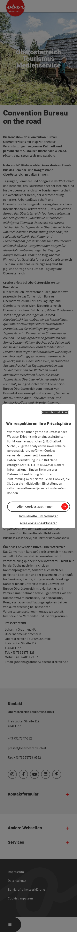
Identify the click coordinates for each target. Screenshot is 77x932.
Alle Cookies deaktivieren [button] (38, 523)
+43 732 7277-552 (20, 738)
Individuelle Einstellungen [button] (38, 516)
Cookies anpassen (20, 898)
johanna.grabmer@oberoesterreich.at (41, 662)
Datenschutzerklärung (54, 412)
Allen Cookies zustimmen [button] (35, 506)
